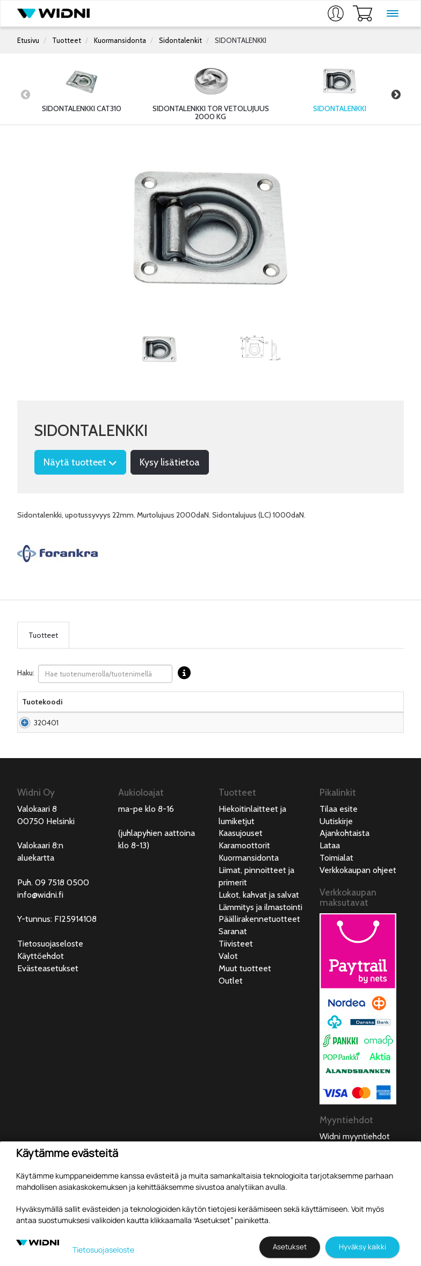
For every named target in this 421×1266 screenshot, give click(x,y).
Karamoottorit (244, 867)
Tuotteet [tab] (43, 635)
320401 (46, 739)
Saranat (233, 953)
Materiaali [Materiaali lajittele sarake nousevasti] (162, 712)
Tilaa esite (339, 830)
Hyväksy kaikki (362, 1247)
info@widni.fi (40, 916)
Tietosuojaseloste (50, 965)
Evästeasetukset (47, 990)
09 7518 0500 (62, 904)
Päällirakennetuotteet (259, 940)
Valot (228, 977)
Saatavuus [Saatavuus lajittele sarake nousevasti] (259, 712)
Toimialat (336, 879)
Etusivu (28, 40)
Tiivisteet (236, 965)
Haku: (106, 674)
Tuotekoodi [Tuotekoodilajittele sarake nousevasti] (42, 712)
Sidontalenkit (180, 40)
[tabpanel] (159, 350)
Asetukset (290, 1247)
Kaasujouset (241, 854)
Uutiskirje (336, 843)
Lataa (330, 867)
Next (396, 94)
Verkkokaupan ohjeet (358, 891)
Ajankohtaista (344, 854)
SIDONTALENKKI (240, 40)
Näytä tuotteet (80, 462)
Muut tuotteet (245, 990)
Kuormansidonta (120, 40)
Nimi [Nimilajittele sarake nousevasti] (79, 712)
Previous (25, 94)
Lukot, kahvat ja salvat (259, 916)
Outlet (231, 1002)
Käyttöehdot (40, 977)
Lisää (374, 739)
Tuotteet (66, 40)
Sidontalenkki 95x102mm (93, 739)
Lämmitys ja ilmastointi (260, 928)
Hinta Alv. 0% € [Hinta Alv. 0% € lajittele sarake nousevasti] (207, 707)
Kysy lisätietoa (170, 462)
